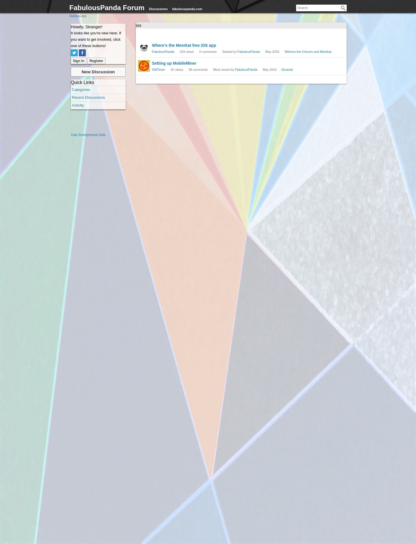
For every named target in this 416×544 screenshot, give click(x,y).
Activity (78, 105)
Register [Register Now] (96, 61)
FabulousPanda (163, 51)
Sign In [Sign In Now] (78, 61)
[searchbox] (321, 8)
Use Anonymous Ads (88, 135)
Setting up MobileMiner (174, 63)
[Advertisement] (94, 224)
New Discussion (98, 71)
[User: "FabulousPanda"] (144, 48)
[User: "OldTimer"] (144, 66)
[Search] (343, 8)
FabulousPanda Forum (106, 8)
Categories (81, 89)
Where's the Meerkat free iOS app (184, 45)
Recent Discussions (88, 97)
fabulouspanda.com (187, 9)
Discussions (158, 9)
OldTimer (158, 69)
